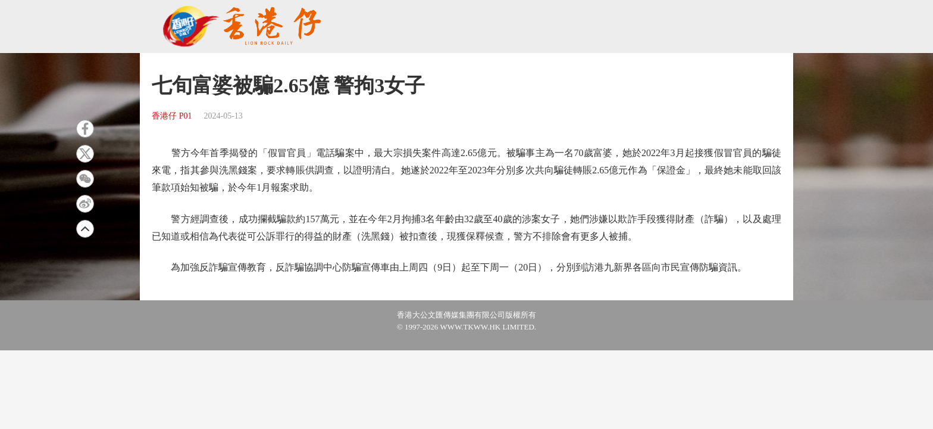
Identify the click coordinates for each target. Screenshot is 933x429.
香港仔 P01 (172, 115)
